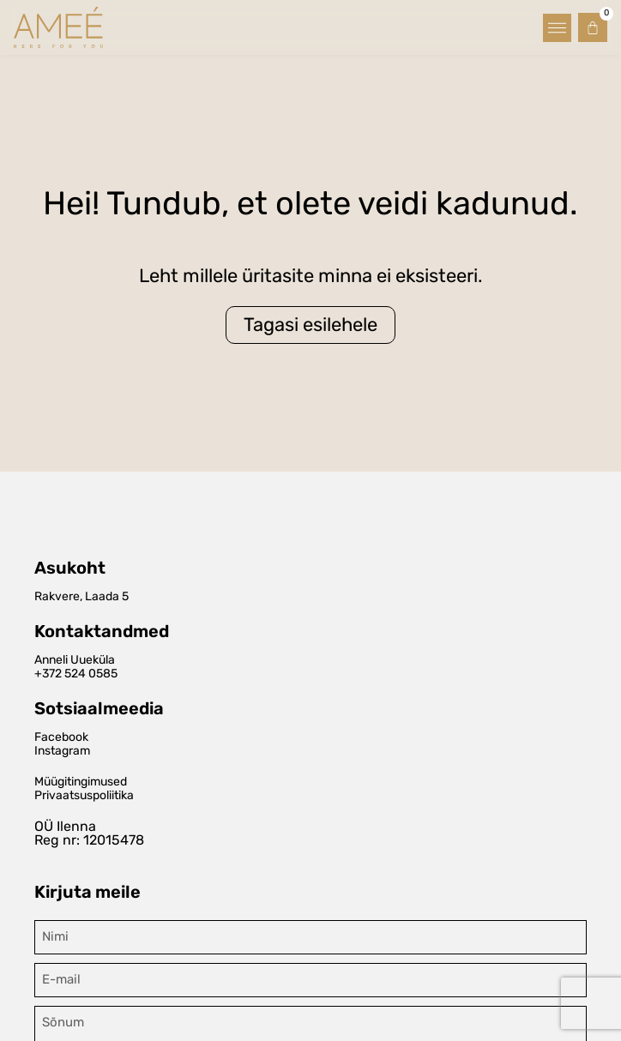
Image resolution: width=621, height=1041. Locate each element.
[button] (557, 28)
